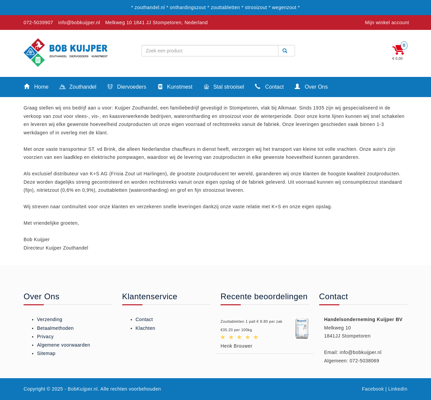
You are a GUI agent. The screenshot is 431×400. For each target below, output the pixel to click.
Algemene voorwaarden (63, 345)
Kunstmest (174, 87)
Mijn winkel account (387, 22)
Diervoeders (126, 87)
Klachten (145, 328)
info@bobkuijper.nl (79, 22)
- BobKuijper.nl (81, 389)
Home (36, 86)
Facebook (373, 389)
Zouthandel (77, 87)
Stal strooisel (223, 87)
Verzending (49, 319)
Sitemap (46, 353)
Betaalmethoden (55, 328)
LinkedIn (397, 389)
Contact (269, 86)
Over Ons (311, 86)
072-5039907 (38, 22)
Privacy (45, 336)
